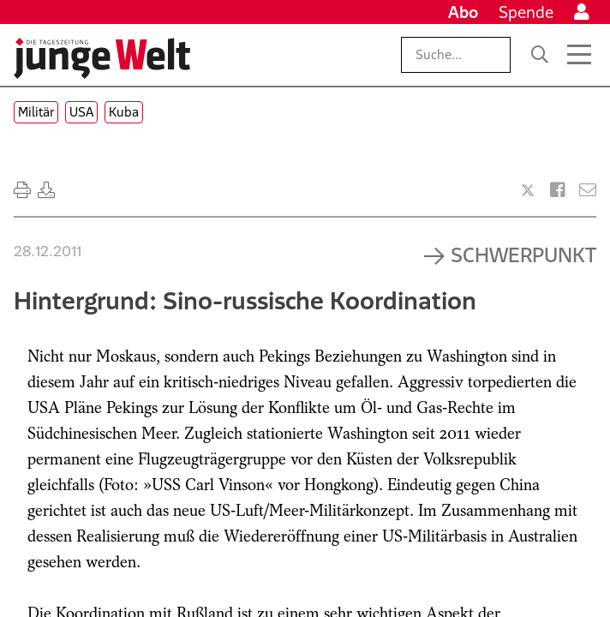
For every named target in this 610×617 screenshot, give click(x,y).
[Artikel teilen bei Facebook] (557, 190)
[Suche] (539, 55)
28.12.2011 (47, 251)
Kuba (124, 112)
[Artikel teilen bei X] (527, 190)
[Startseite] (102, 58)
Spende (526, 12)
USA (81, 112)
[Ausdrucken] (22, 190)
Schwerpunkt (523, 254)
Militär (36, 112)
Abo (463, 12)
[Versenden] (587, 190)
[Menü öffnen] (579, 55)
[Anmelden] (581, 12)
